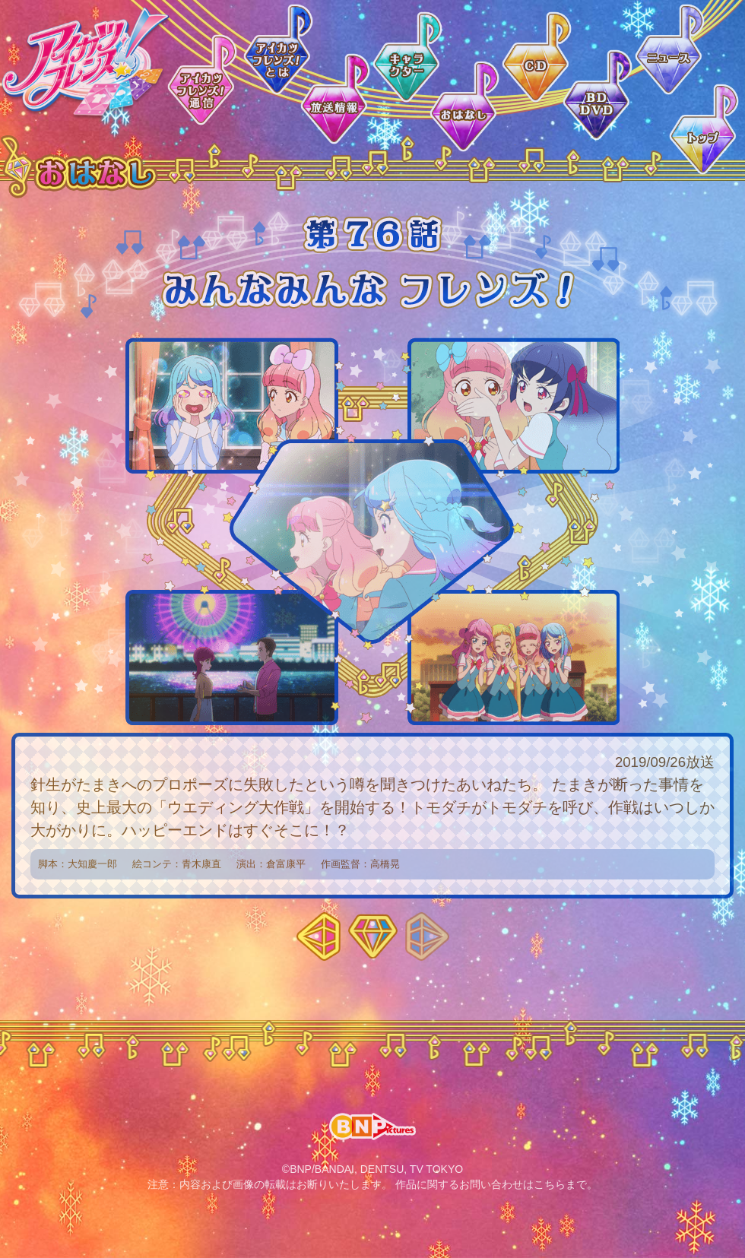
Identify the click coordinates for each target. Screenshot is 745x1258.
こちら (550, 1184)
